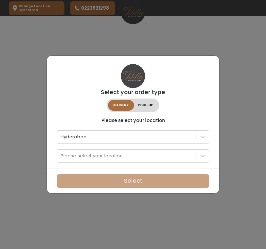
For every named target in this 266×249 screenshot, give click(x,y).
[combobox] (61, 136)
